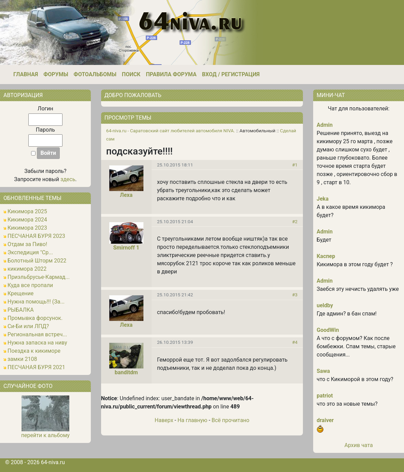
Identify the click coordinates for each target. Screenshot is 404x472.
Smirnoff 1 (126, 247)
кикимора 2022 (27, 269)
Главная (25, 74)
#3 (294, 294)
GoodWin (328, 330)
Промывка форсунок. (35, 318)
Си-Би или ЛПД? (28, 326)
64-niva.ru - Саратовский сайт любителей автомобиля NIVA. (170, 130)
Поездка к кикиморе (34, 351)
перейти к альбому (45, 435)
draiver (325, 420)
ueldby (325, 305)
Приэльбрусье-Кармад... (39, 277)
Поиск (131, 74)
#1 (294, 164)
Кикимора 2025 (27, 211)
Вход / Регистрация (231, 74)
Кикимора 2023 (27, 228)
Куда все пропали (30, 285)
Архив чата (359, 445)
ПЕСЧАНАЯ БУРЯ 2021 (36, 367)
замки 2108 (22, 359)
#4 (294, 342)
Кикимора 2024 (27, 219)
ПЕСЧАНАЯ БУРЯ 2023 (36, 236)
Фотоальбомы (95, 74)
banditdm (126, 372)
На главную (192, 420)
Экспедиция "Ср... (30, 252)
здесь (67, 179)
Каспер (326, 256)
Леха (126, 195)
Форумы (55, 74)
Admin (325, 125)
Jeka (323, 198)
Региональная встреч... (37, 334)
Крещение (20, 293)
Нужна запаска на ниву (37, 342)
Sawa (323, 371)
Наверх (164, 420)
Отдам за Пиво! (27, 244)
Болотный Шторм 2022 (37, 260)
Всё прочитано (231, 420)
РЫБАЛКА (21, 310)
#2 (294, 221)
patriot (325, 395)
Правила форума (171, 74)
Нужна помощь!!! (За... (36, 301)
